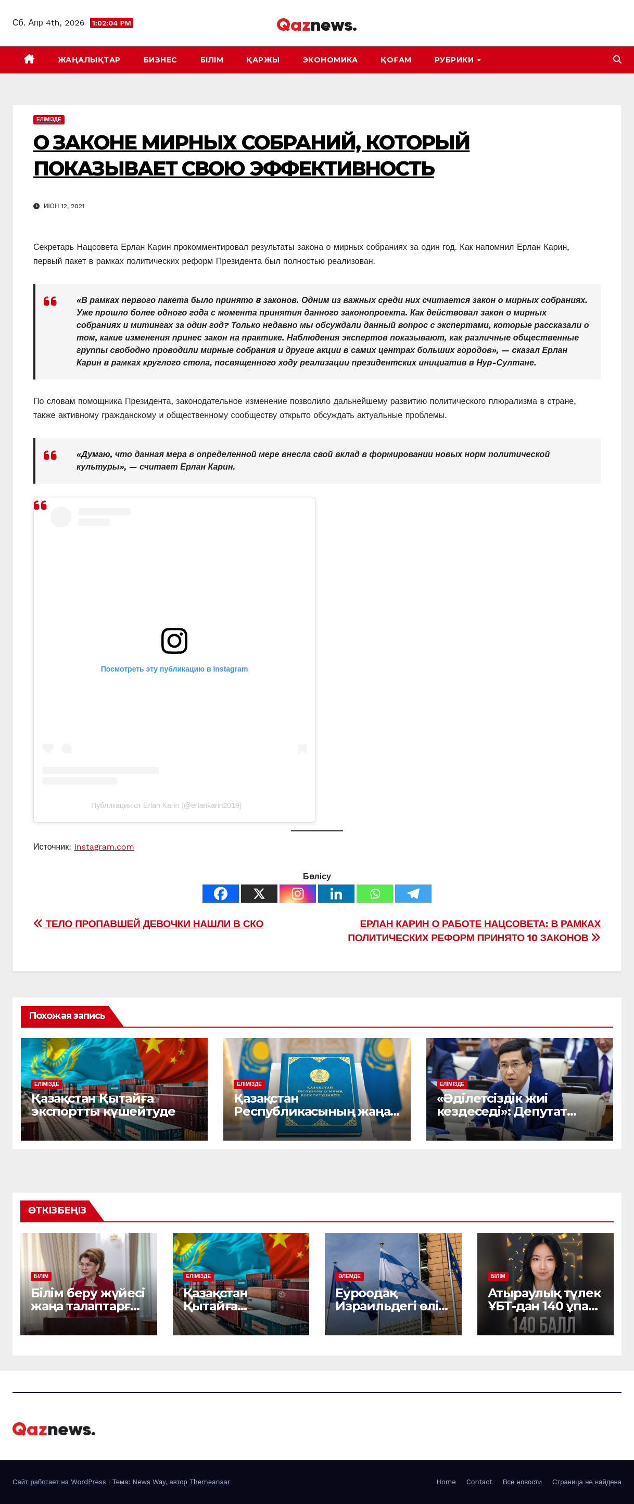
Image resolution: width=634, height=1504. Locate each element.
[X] (259, 893)
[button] (617, 60)
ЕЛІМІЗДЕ (48, 119)
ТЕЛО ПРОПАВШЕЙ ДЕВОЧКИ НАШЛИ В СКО (148, 924)
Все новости (522, 1482)
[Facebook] (220, 893)
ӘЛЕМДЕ (349, 1276)
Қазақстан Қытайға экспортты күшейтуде (103, 1105)
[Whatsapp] (375, 893)
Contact (479, 1482)
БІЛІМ (212, 60)
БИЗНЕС (160, 60)
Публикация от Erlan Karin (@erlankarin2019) (166, 805)
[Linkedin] (336, 893)
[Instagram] (298, 893)
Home (446, 1482)
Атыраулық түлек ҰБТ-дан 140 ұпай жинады (544, 1305)
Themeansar (209, 1482)
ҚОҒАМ (396, 60)
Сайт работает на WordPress (60, 1482)
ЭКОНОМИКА (330, 60)
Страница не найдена (587, 1482)
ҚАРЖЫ (263, 60)
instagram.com (104, 847)
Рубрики (455, 60)
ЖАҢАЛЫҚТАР (89, 60)
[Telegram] (413, 893)
